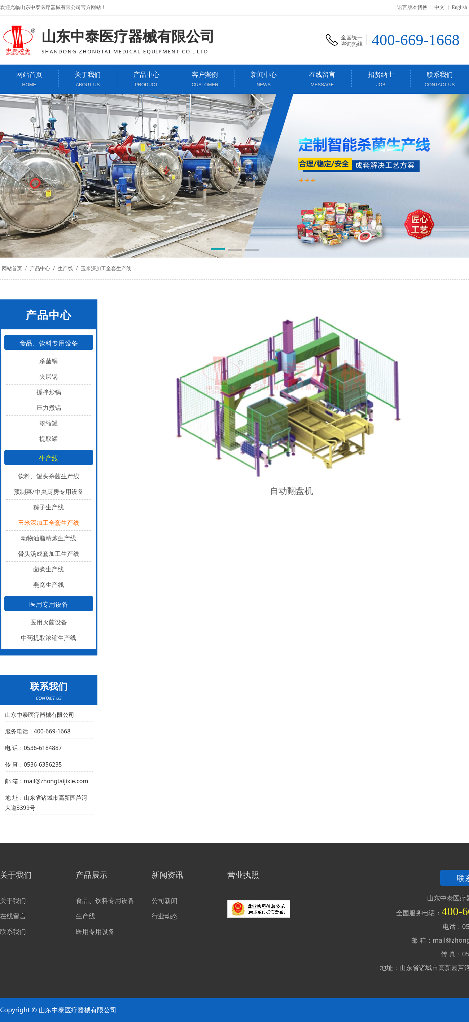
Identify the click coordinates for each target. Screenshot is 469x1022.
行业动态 (164, 916)
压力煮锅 (48, 407)
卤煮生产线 (48, 569)
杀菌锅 (48, 361)
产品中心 (40, 268)
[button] (218, 250)
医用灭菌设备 (48, 622)
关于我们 (13, 900)
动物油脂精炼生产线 (48, 538)
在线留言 (13, 916)
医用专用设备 (95, 931)
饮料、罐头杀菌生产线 (48, 476)
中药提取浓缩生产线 (48, 637)
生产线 (65, 268)
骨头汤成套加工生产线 (48, 553)
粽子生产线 (48, 507)
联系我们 (13, 931)
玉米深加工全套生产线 (105, 268)
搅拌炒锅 (48, 392)
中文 (439, 7)
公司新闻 (164, 900)
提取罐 (48, 438)
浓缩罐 (48, 423)
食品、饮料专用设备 (105, 900)
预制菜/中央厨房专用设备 (48, 491)
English (459, 7)
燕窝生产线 (48, 584)
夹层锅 (48, 376)
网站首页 (12, 268)
